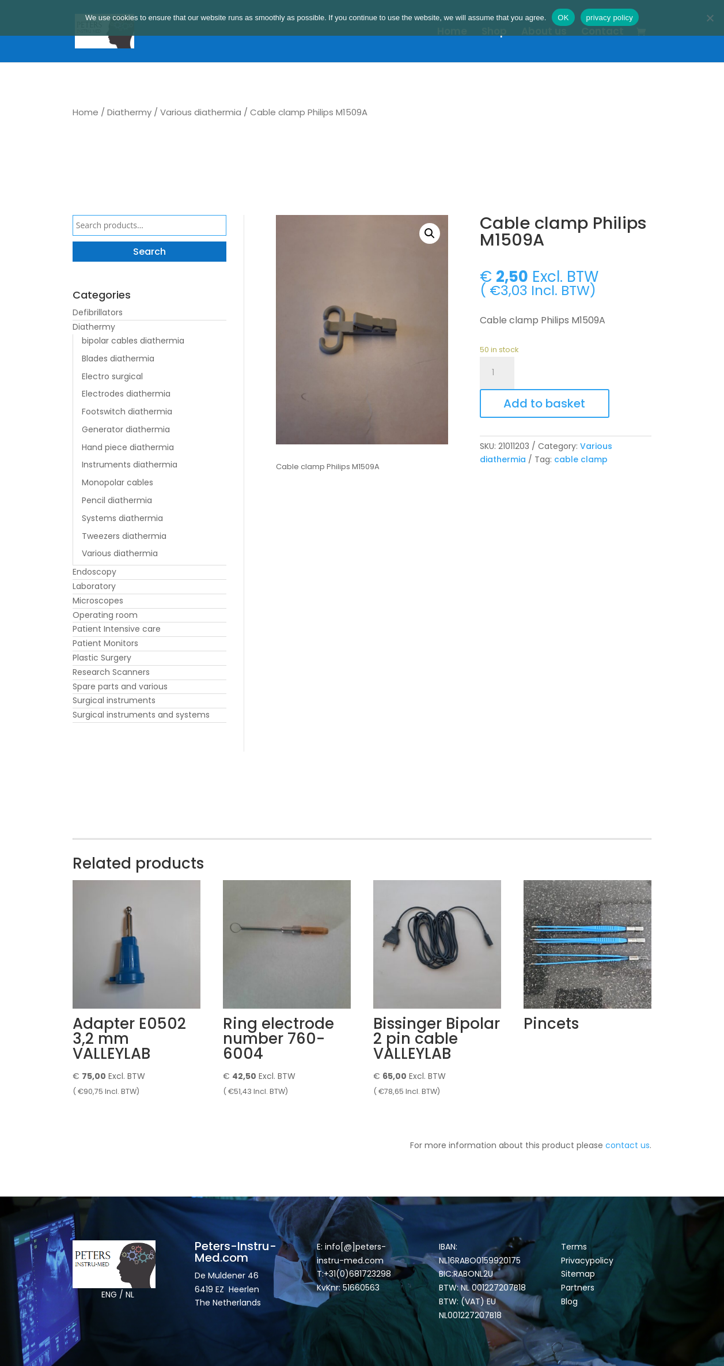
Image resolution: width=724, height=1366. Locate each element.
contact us (627, 1145)
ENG (109, 1294)
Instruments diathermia (129, 464)
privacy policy (610, 17)
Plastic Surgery (102, 657)
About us (544, 32)
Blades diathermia (118, 358)
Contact (602, 32)
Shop (494, 32)
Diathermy (129, 112)
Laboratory (94, 586)
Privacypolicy (587, 1260)
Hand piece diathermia (128, 447)
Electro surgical (112, 376)
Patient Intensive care (117, 629)
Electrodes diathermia (126, 393)
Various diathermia (200, 112)
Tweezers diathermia (124, 536)
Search (149, 251)
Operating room (105, 615)
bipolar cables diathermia (133, 340)
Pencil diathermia (117, 500)
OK (563, 17)
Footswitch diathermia (127, 411)
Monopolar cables (117, 482)
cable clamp (581, 459)
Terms (574, 1246)
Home (452, 32)
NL (130, 1294)
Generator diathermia (126, 429)
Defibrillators (98, 312)
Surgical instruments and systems (141, 714)
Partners (577, 1287)
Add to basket (544, 403)
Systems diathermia (122, 518)
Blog (569, 1301)
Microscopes (98, 600)
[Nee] (709, 18)
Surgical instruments (114, 700)
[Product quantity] (497, 373)
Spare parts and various (120, 686)
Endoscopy (94, 572)
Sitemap (579, 1274)
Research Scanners (111, 672)
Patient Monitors (105, 643)
